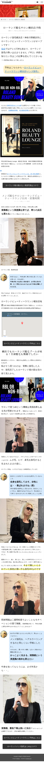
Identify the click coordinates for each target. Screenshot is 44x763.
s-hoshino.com (28, 758)
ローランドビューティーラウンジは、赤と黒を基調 (23, 174)
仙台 (3, 49)
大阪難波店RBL (13, 110)
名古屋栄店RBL (24, 110)
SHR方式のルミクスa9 (14, 105)
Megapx (18, 758)
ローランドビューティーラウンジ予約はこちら (22, 343)
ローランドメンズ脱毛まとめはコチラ (22, 746)
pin (1, 170)
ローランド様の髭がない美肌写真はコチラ (22, 185)
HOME (3, 19)
